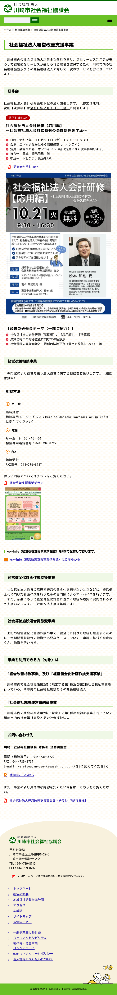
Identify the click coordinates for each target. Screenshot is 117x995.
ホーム (7, 30)
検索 (35, 20)
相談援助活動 (22, 30)
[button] (109, 20)
